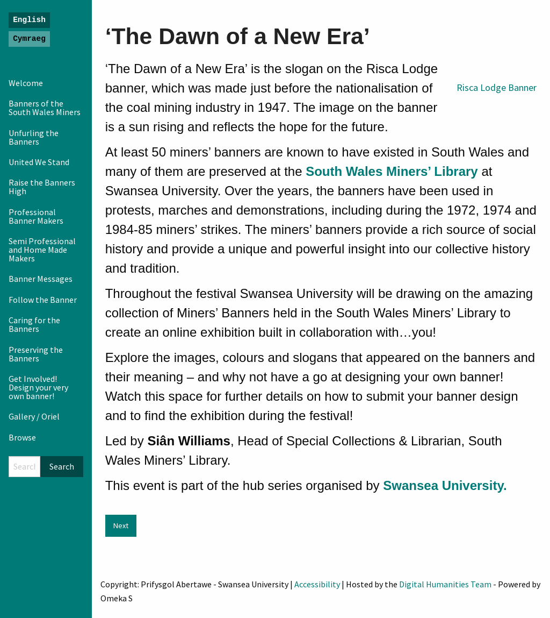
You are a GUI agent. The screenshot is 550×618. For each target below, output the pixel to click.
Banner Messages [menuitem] (41, 278)
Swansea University (443, 485)
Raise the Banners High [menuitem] (42, 186)
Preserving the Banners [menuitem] (36, 354)
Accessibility (317, 584)
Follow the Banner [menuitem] (43, 299)
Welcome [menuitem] (26, 82)
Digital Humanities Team (445, 584)
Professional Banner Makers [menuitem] (36, 216)
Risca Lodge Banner (497, 87)
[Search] (24, 466)
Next (120, 525)
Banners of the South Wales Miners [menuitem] (45, 107)
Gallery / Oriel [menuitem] (34, 416)
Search (61, 466)
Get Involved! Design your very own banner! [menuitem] (38, 387)
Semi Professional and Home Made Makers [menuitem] (42, 250)
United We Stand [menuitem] (39, 162)
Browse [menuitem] (22, 437)
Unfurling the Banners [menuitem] (34, 137)
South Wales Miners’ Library (392, 171)
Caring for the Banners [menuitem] (34, 324)
